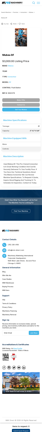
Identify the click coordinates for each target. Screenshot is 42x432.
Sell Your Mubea (21, 109)
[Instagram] (9, 369)
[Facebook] (4, 369)
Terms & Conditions (9, 303)
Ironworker (23, 12)
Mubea (31, 12)
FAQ (3, 300)
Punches (15, 12)
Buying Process (7, 287)
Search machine (6, 12)
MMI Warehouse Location (19, 390)
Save (22, 24)
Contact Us (21, 105)
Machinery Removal (9, 315)
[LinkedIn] (24, 369)
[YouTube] (19, 369)
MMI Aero (5, 290)
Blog (3, 272)
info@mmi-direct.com (16, 250)
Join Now (33, 333)
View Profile (17, 348)
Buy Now (6, 23)
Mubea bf (4, 18)
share (13, 24)
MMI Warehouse (8, 283)
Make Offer (21, 100)
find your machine (21, 211)
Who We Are (6, 275)
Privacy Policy (7, 307)
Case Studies (7, 279)
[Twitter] (14, 369)
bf (10, 82)
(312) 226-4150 (13, 245)
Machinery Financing (9, 311)
